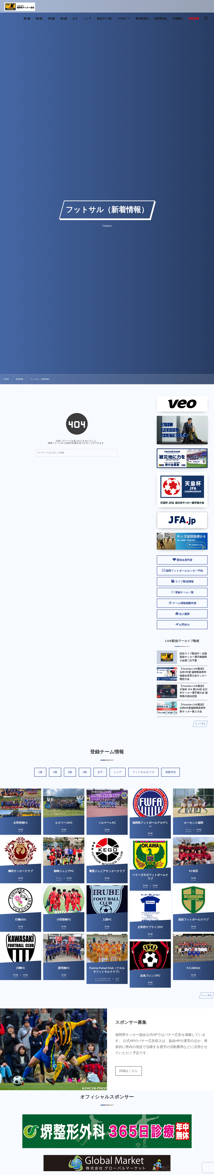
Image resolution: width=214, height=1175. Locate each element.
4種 (85, 772)
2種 (55, 772)
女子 (100, 772)
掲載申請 (170, 772)
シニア (118, 772)
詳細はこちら (128, 1070)
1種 (40, 772)
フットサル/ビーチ (143, 772)
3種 (70, 772)
